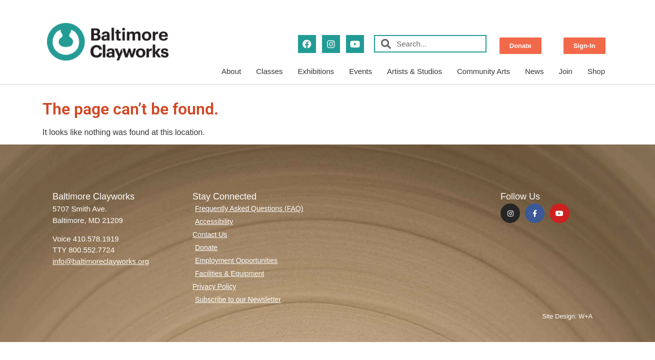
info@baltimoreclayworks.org (100, 261)
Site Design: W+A (567, 316)
